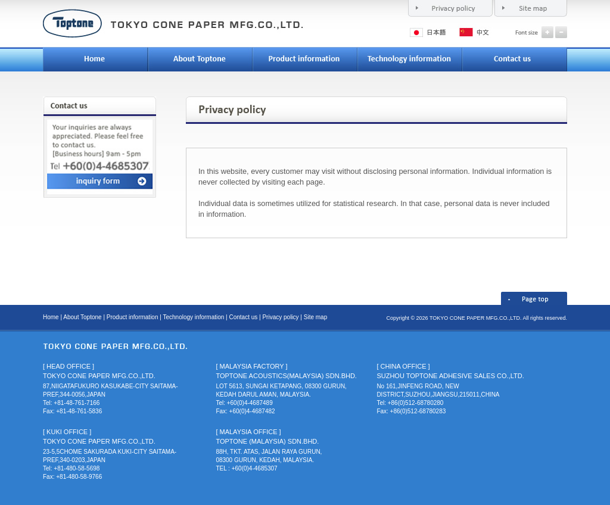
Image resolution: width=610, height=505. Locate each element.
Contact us (243, 317)
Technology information (193, 317)
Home (51, 317)
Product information (132, 317)
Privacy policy (280, 317)
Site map (315, 317)
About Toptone (82, 317)
